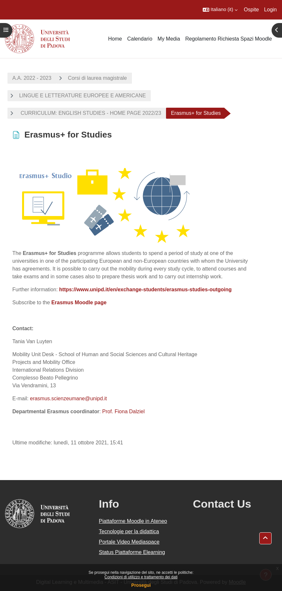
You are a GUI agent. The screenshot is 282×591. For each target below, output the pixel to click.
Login (270, 9)
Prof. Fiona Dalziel (123, 411)
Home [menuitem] (115, 39)
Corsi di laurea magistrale (97, 78)
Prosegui (141, 585)
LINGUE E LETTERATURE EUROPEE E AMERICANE (82, 95)
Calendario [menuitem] (139, 39)
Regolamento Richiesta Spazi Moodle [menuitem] (228, 39)
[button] (220, 9)
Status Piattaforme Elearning (132, 552)
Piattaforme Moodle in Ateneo (133, 521)
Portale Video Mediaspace (129, 542)
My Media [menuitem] (169, 39)
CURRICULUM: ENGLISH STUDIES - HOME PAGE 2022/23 (90, 113)
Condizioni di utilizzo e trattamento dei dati (141, 577)
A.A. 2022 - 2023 (31, 78)
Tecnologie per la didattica (129, 531)
